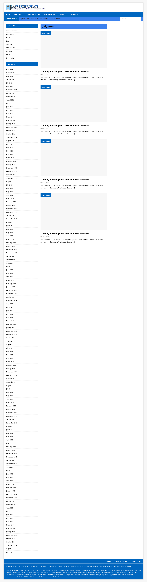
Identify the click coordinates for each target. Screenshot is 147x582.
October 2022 (10, 79)
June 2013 (9, 433)
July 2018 (9, 226)
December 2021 (11, 90)
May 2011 (9, 518)
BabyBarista (10, 34)
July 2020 (9, 144)
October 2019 (10, 175)
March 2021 (10, 117)
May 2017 (9, 273)
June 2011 (9, 515)
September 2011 (11, 504)
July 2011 (9, 511)
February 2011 (11, 528)
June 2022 (9, 86)
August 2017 (10, 263)
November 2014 (11, 375)
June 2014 (9, 392)
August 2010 (10, 549)
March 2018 (10, 239)
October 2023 (10, 73)
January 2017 (10, 287)
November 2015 (11, 334)
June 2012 (9, 474)
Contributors (50, 14)
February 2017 (11, 283)
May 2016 (9, 314)
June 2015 (9, 351)
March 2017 (10, 280)
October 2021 (10, 93)
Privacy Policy (136, 561)
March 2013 (10, 443)
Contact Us (73, 14)
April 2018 (9, 236)
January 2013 (10, 450)
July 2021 (9, 103)
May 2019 (9, 192)
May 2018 (9, 232)
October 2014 (10, 379)
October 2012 (10, 460)
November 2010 (11, 538)
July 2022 (9, 83)
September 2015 (11, 341)
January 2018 (10, 246)
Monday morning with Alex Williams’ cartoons (65, 71)
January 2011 (10, 532)
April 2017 (9, 277)
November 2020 (11, 130)
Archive (108, 561)
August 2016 (10, 304)
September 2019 (11, 178)
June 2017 (9, 270)
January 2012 (10, 491)
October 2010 (10, 542)
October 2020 (10, 134)
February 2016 (11, 324)
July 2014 (9, 389)
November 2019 (11, 171)
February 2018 (11, 243)
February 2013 (11, 447)
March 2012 (10, 484)
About (62, 14)
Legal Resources (121, 561)
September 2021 (11, 96)
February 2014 (11, 406)
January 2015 (10, 369)
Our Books (18, 14)
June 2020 (9, 147)
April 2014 (9, 399)
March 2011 (10, 525)
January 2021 (10, 124)
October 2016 (10, 297)
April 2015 (9, 358)
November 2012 (11, 457)
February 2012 (11, 487)
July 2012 (9, 470)
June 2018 (9, 229)
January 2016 (10, 328)
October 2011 (10, 501)
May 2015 (9, 355)
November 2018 (11, 212)
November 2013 (11, 416)
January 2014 (10, 409)
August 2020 (10, 141)
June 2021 (9, 107)
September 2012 (11, 464)
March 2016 (10, 321)
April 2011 (9, 521)
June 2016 (9, 311)
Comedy (9, 51)
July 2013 (9, 430)
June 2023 (9, 76)
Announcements (11, 31)
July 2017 (9, 266)
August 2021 (10, 100)
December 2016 (11, 290)
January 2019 (10, 205)
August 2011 (10, 508)
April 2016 (9, 317)
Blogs (8, 37)
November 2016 (11, 294)
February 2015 (11, 365)
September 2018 (11, 219)
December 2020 (11, 127)
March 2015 (10, 362)
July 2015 (9, 348)
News (8, 54)
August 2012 (10, 467)
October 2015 (10, 338)
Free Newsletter (33, 14)
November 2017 (11, 253)
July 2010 (9, 552)
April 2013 (9, 440)
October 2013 (10, 419)
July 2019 (9, 185)
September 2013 (11, 423)
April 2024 (9, 69)
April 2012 (9, 481)
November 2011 (11, 498)
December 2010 (11, 535)
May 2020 (9, 151)
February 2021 (11, 120)
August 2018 (10, 222)
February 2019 (11, 202)
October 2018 (10, 215)
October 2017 (10, 256)
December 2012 (11, 453)
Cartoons (9, 44)
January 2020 (10, 164)
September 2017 (11, 260)
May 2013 (9, 436)
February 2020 (11, 161)
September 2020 (11, 137)
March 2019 (10, 198)
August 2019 (10, 181)
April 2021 (9, 113)
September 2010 (11, 545)
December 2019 (11, 168)
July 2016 (9, 307)
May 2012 (9, 477)
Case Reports (10, 48)
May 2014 (9, 396)
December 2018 (11, 209)
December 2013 (11, 413)
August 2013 (10, 426)
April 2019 (9, 195)
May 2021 (9, 110)
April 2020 (9, 154)
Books (8, 41)
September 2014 (11, 382)
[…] (74, 80)
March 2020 (10, 158)
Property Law (10, 58)
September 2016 (11, 300)
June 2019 (9, 188)
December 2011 (11, 494)
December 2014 (11, 372)
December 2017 (11, 249)
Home (8, 14)
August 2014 (10, 386)
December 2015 (11, 331)
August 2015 (10, 345)
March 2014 (10, 403)
